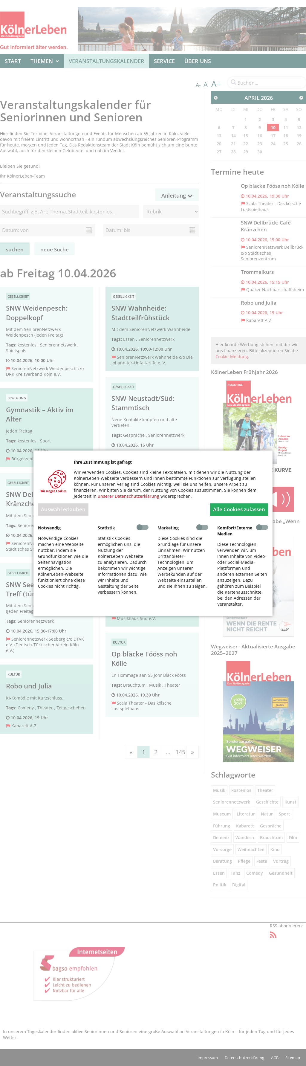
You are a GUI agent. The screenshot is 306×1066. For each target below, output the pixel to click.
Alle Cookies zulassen (239, 509)
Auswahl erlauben (63, 509)
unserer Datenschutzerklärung (128, 496)
